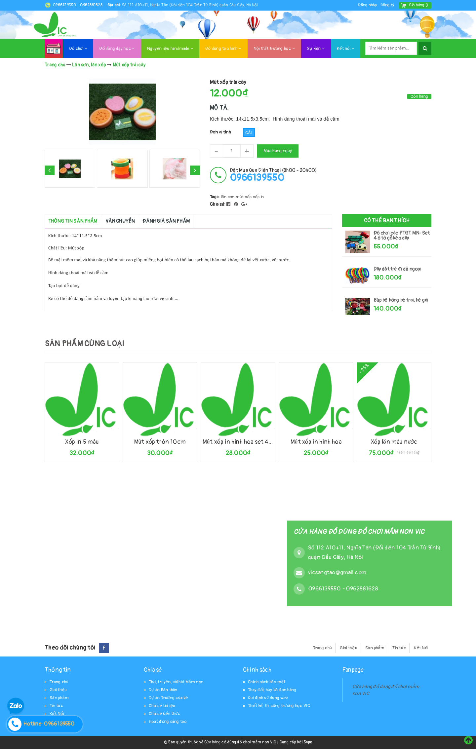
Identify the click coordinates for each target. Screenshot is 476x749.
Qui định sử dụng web (268, 697)
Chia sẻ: (217, 204)
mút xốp (244, 197)
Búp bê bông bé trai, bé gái (401, 300)
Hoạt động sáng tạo (168, 721)
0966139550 (65, 5)
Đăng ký (387, 5)
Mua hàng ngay (277, 151)
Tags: (215, 197)
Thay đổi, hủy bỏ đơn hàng (272, 690)
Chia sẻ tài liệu (162, 705)
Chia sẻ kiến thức (164, 713)
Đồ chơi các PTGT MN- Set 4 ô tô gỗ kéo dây (402, 236)
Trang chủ (322, 648)
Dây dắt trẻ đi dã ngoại (397, 269)
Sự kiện (316, 48)
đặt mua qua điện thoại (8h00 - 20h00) (273, 175)
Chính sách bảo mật (267, 682)
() (418, 5)
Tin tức (399, 648)
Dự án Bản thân (163, 690)
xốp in (258, 197)
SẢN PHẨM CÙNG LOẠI (84, 344)
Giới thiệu (348, 648)
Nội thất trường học (274, 48)
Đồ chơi (78, 48)
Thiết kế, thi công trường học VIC (279, 705)
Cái (249, 132)
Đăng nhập (367, 5)
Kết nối (345, 48)
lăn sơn (228, 197)
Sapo (307, 742)
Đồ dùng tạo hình (223, 48)
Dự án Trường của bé (168, 697)
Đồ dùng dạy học (117, 48)
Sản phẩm (374, 648)
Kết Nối (421, 648)
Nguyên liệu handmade (170, 48)
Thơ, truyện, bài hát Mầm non (176, 682)
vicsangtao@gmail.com (337, 572)
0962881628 (91, 5)
